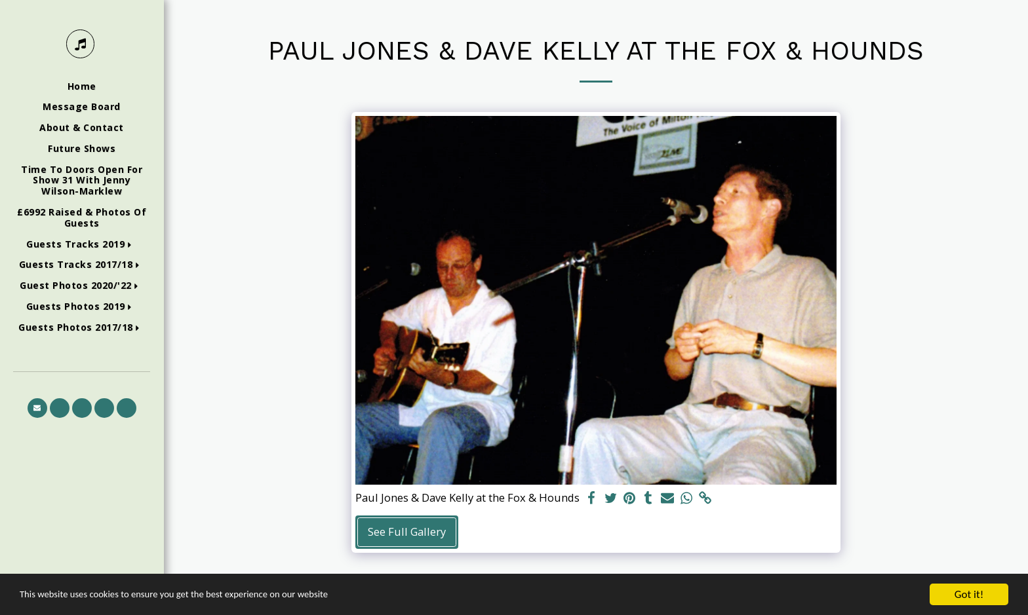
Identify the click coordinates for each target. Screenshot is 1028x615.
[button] (81, 244)
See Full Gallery (407, 531)
